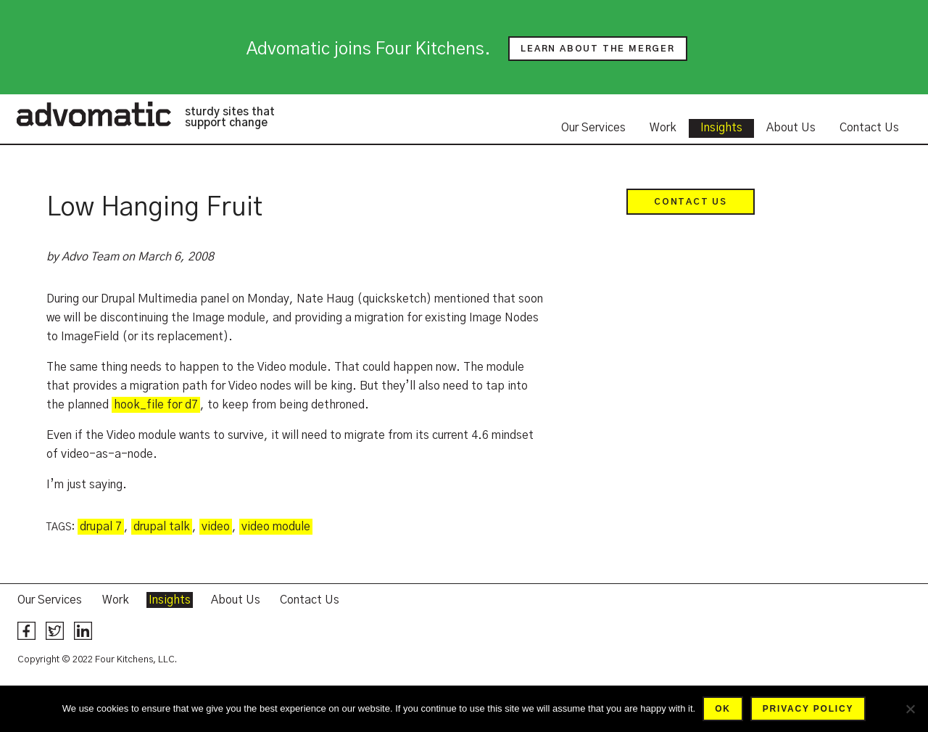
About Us (791, 127)
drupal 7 (101, 526)
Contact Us (869, 127)
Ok (723, 709)
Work (663, 127)
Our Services (593, 127)
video (216, 526)
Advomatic (93, 114)
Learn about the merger (598, 48)
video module (275, 526)
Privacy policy (808, 709)
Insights (721, 127)
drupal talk (161, 526)
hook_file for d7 (156, 405)
